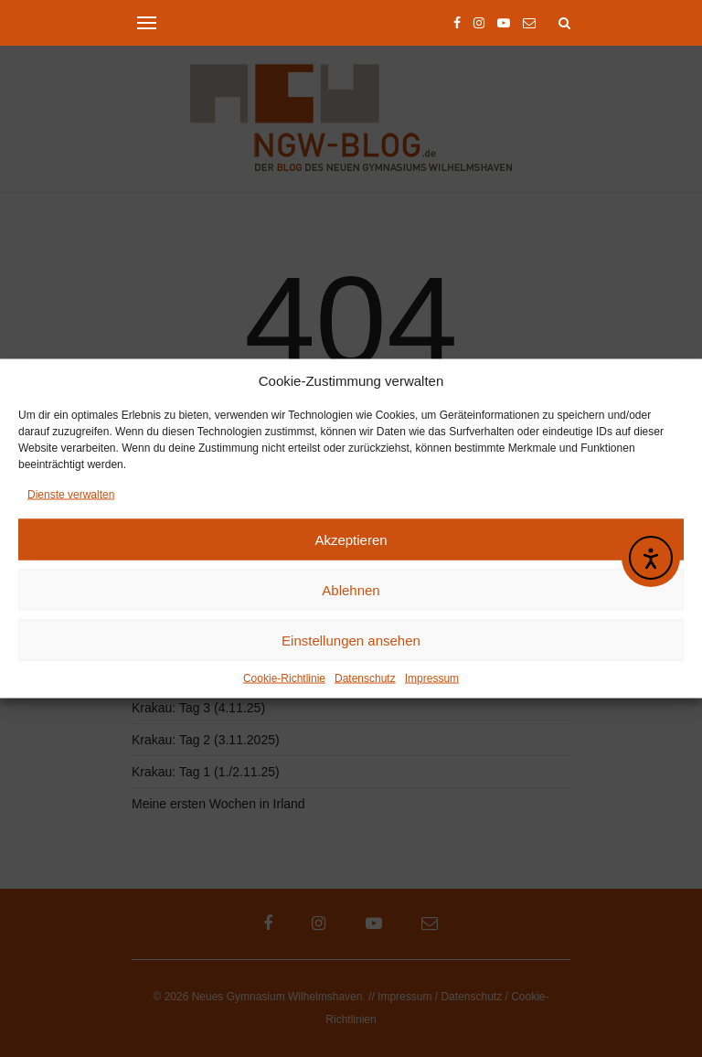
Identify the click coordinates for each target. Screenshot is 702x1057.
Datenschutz (365, 680)
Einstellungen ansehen (351, 642)
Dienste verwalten (70, 496)
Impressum (432, 680)
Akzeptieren (350, 542)
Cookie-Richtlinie (284, 680)
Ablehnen (350, 592)
